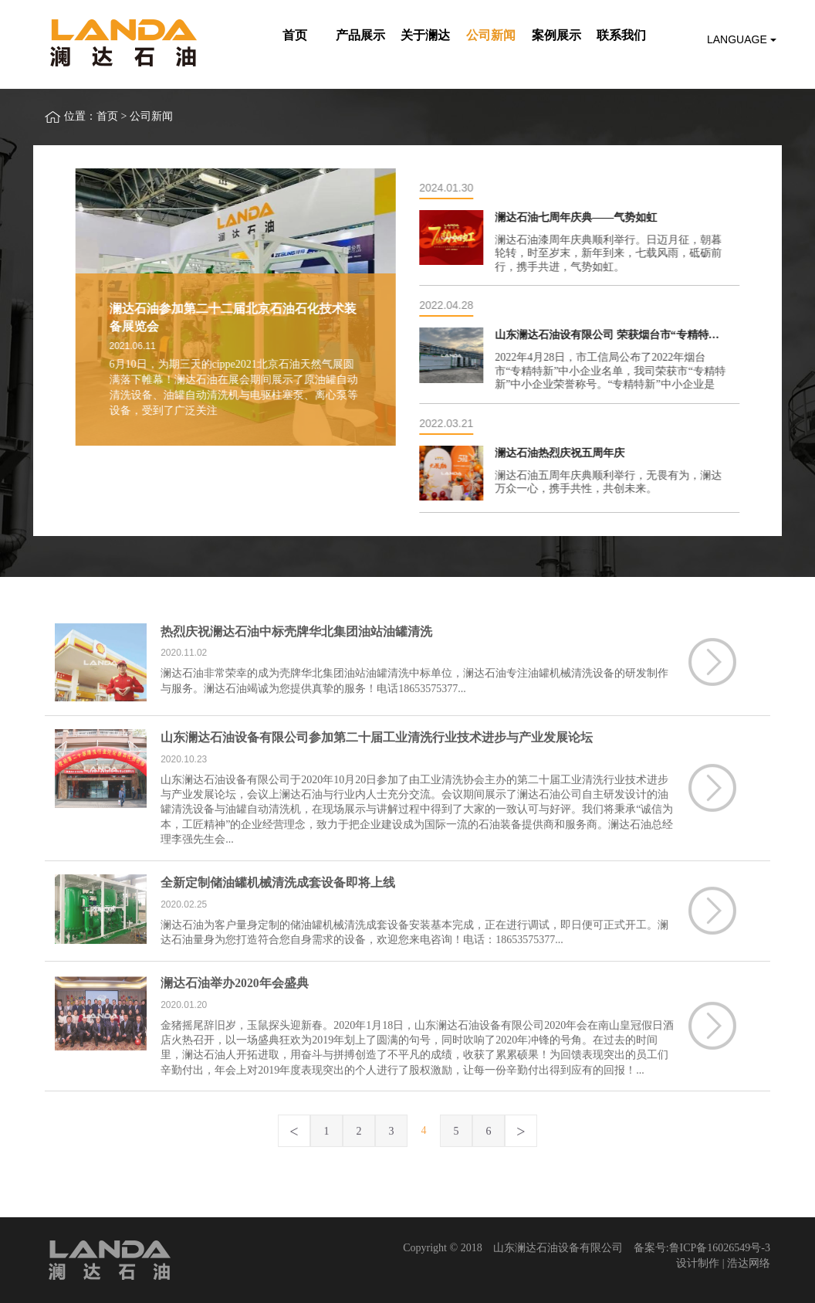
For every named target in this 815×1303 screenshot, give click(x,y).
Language (741, 39)
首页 (107, 116)
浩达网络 (748, 1263)
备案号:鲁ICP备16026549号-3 (702, 1248)
